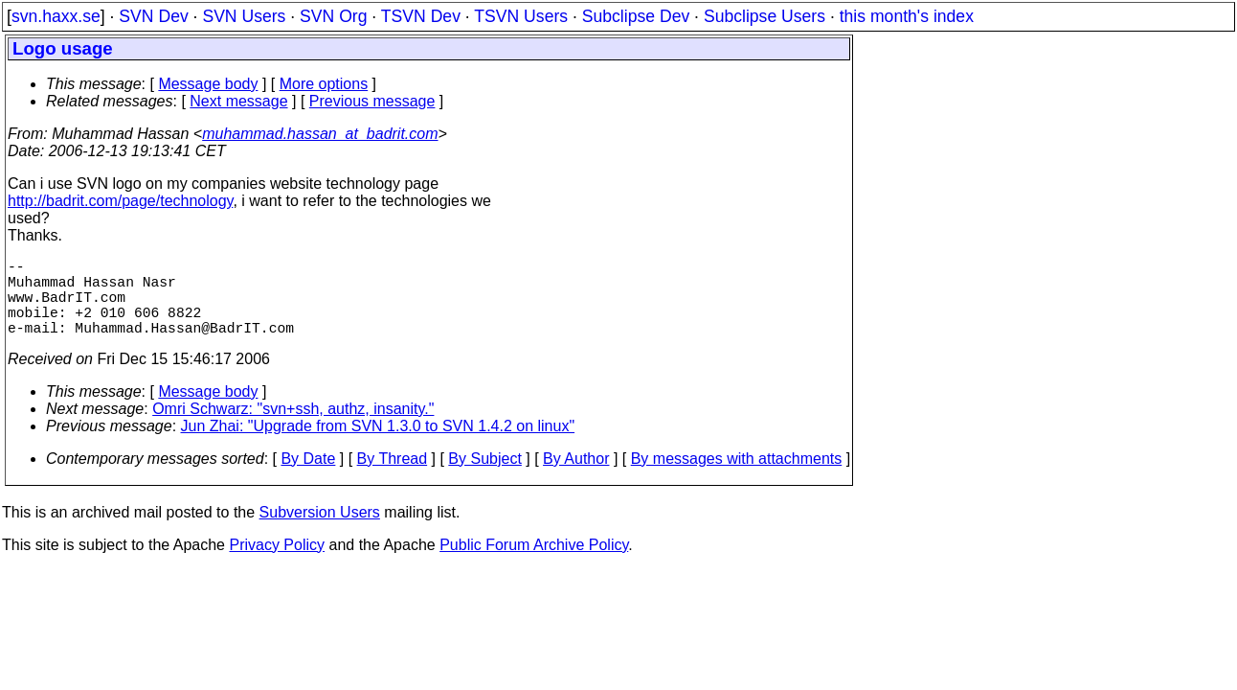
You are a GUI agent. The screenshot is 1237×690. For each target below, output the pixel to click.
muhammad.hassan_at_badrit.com (320, 134)
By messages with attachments (737, 478)
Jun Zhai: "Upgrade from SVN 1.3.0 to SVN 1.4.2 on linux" (378, 445)
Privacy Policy (277, 564)
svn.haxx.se (56, 16)
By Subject (484, 478)
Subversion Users (319, 531)
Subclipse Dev (635, 16)
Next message (238, 101)
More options (324, 84)
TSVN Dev (421, 16)
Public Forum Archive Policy (533, 564)
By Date (308, 478)
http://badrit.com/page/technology (120, 201)
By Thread (392, 478)
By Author (576, 478)
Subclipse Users (764, 16)
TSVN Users (521, 16)
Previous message (372, 101)
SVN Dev (153, 16)
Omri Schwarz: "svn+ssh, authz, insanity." (293, 428)
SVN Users (243, 16)
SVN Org (333, 16)
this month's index (907, 16)
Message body (208, 84)
